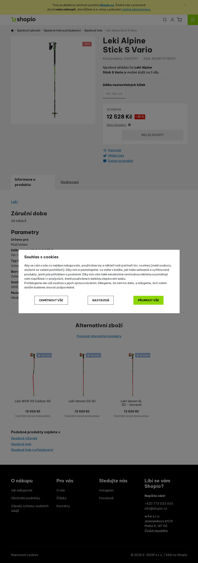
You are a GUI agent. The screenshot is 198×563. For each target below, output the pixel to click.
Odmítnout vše (51, 300)
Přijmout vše (148, 300)
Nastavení (100, 300)
